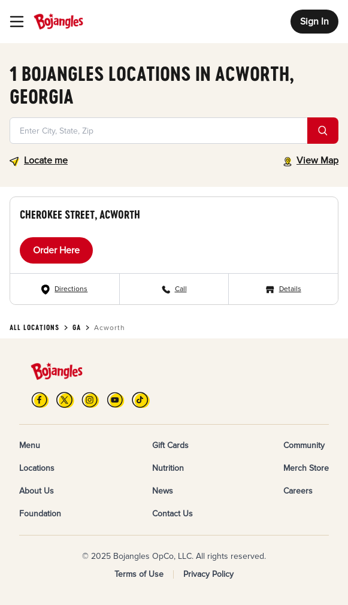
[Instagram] (90, 400)
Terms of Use (139, 574)
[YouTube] (115, 400)
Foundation (40, 514)
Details (290, 289)
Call (181, 289)
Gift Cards (170, 445)
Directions (71, 289)
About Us (36, 491)
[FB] (40, 400)
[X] (65, 400)
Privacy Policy (208, 574)
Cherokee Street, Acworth (80, 214)
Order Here (56, 250)
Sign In (314, 22)
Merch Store (306, 468)
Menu (29, 445)
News (162, 491)
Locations (37, 468)
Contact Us (172, 514)
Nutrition (168, 468)
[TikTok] (140, 400)
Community (304, 445)
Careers (298, 491)
